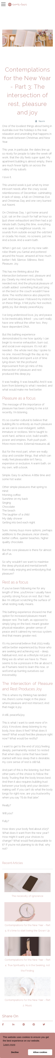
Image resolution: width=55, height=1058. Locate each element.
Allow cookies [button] (40, 1052)
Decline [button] (15, 1052)
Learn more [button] (9, 1044)
